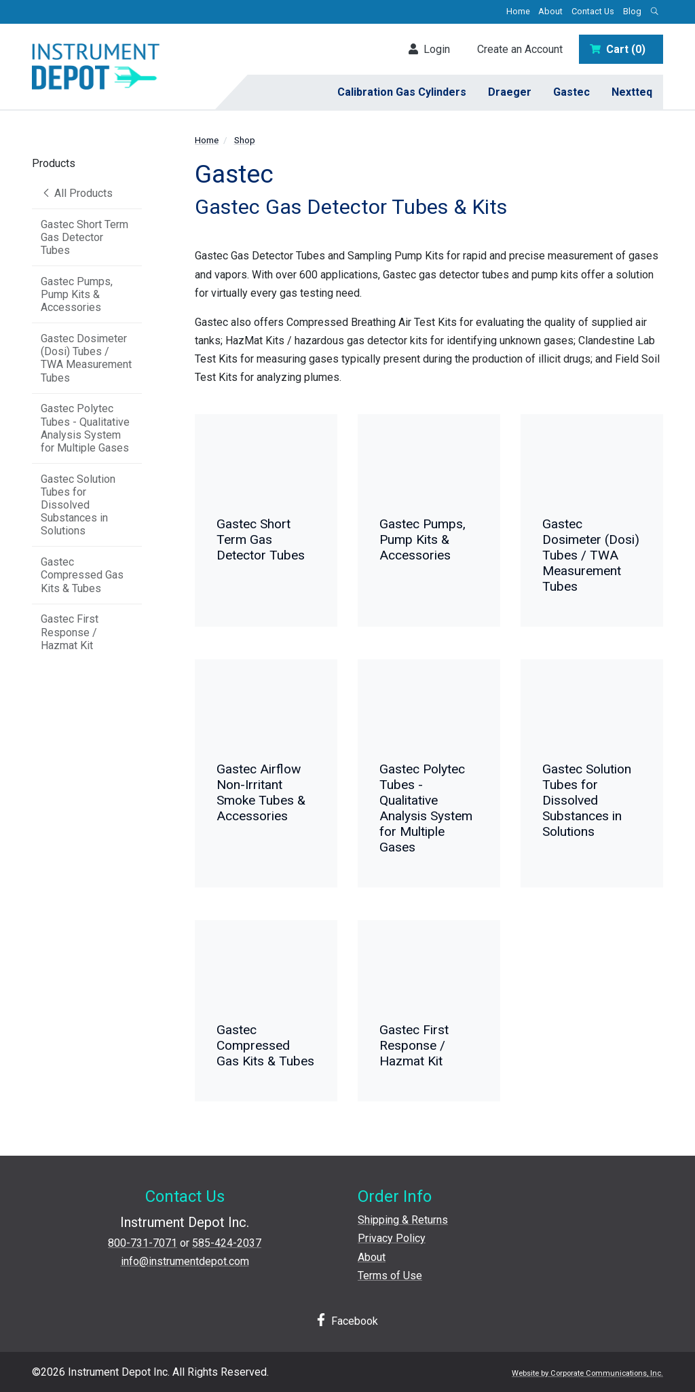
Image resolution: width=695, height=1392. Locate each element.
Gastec (571, 92)
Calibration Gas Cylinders (401, 92)
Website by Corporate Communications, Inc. (587, 1373)
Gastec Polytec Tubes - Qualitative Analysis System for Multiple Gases (85, 428)
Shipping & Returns (403, 1219)
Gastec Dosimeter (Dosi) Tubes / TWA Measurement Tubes (86, 358)
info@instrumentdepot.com (185, 1261)
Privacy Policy (392, 1238)
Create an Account (520, 49)
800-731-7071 (142, 1243)
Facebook (347, 1320)
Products (53, 163)
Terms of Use (390, 1275)
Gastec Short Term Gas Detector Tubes (84, 237)
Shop (244, 139)
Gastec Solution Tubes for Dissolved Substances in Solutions (78, 505)
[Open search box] (654, 12)
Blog (632, 11)
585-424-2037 (226, 1243)
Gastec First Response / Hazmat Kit (69, 631)
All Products (77, 193)
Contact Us (592, 11)
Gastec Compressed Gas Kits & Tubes (82, 574)
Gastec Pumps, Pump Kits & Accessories (77, 294)
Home (518, 11)
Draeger (509, 92)
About (550, 11)
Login (429, 49)
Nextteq (632, 92)
